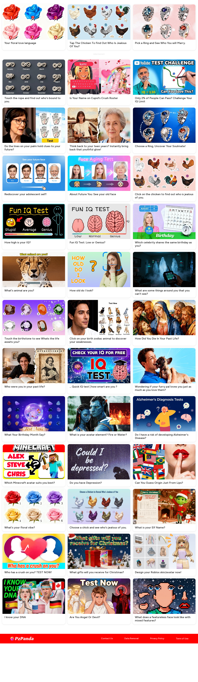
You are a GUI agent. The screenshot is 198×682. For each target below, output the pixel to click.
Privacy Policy (157, 638)
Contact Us (107, 638)
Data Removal (131, 638)
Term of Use (182, 638)
